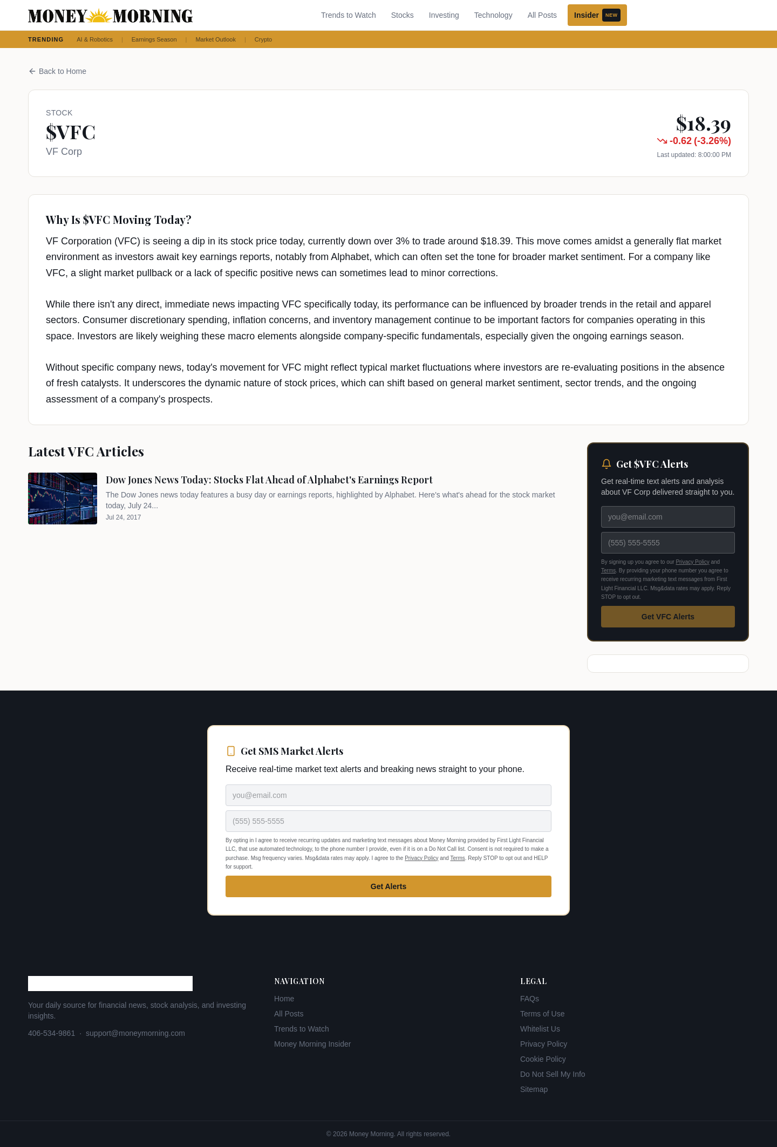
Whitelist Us (540, 1029)
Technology (493, 15)
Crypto (263, 39)
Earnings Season (154, 39)
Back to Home (57, 71)
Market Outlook (215, 39)
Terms (608, 571)
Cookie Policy (543, 1059)
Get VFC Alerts (668, 616)
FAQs (529, 998)
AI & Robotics (95, 39)
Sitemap (534, 1089)
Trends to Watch (348, 15)
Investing (444, 15)
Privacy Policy (692, 562)
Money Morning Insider (312, 1044)
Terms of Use (542, 1013)
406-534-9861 (51, 1033)
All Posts (542, 15)
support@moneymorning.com (135, 1033)
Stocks (402, 15)
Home (284, 998)
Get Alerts (388, 886)
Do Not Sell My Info (552, 1074)
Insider (597, 15)
